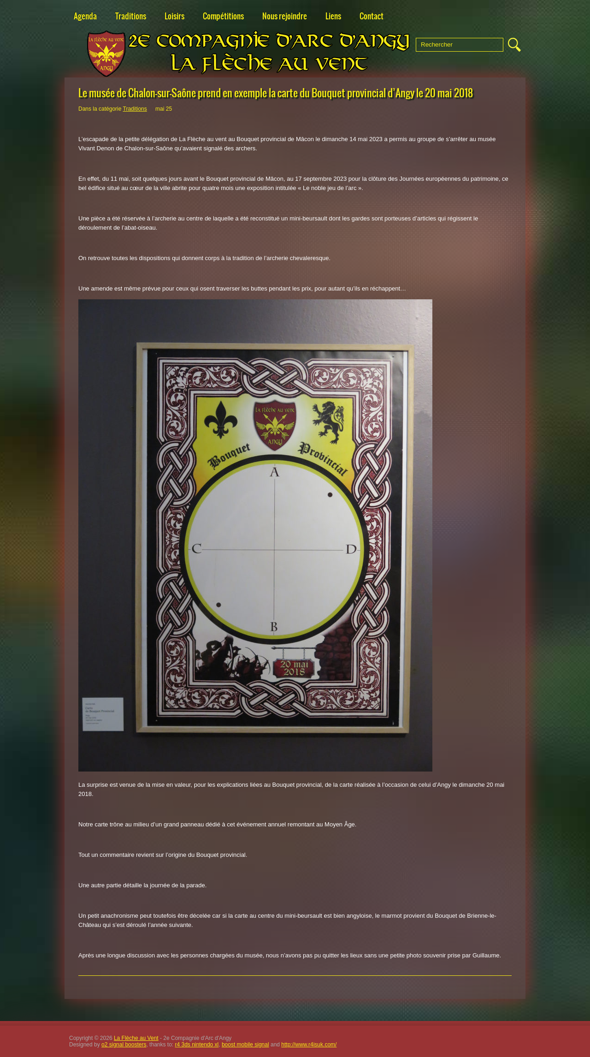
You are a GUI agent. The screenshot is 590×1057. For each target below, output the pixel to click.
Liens (333, 16)
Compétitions (223, 16)
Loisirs (174, 16)
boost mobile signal (245, 1044)
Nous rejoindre (284, 16)
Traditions (130, 16)
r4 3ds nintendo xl (197, 1044)
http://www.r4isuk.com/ (308, 1044)
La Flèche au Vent (136, 1038)
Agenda (85, 16)
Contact (372, 16)
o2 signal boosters (123, 1044)
